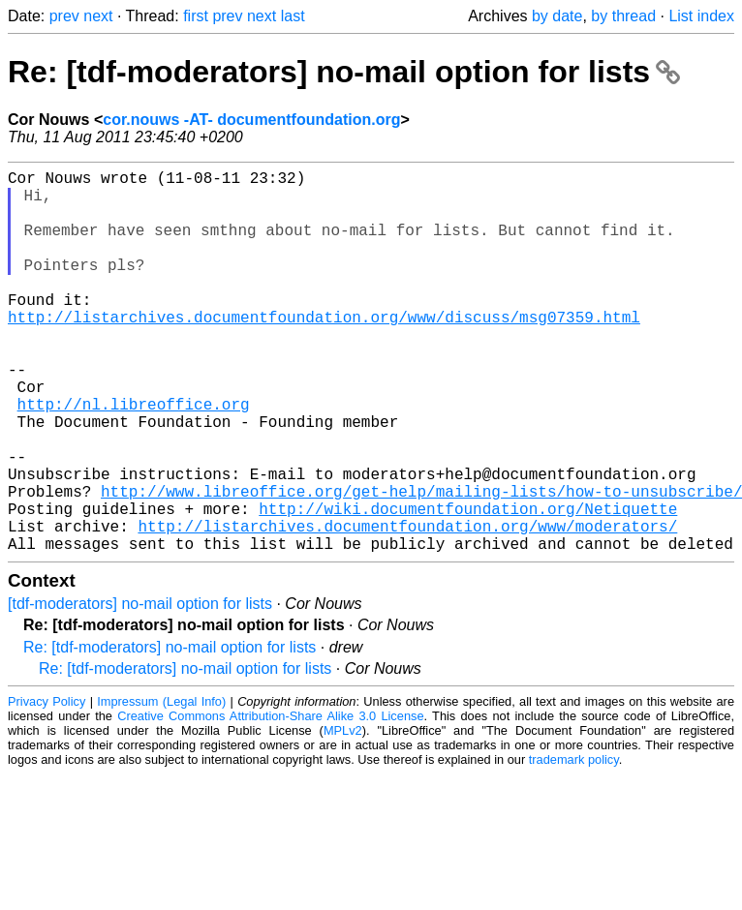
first (195, 16)
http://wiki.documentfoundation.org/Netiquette (468, 585)
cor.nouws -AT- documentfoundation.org (251, 119)
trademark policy (574, 844)
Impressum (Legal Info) (161, 786)
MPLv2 (343, 815)
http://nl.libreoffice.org (133, 458)
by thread (623, 16)
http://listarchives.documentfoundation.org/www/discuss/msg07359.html (324, 351)
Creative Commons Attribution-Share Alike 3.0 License (270, 801)
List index (701, 16)
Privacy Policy (46, 786)
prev (64, 16)
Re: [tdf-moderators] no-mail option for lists (344, 71)
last (293, 16)
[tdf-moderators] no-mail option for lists (140, 689)
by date (557, 16)
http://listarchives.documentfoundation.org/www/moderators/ (407, 607)
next (97, 16)
